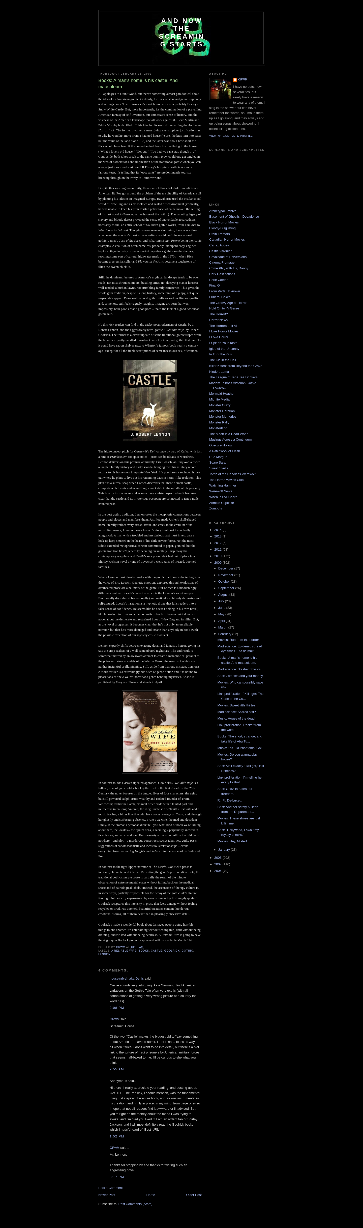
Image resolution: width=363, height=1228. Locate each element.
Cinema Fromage (221, 262)
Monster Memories (222, 416)
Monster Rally (219, 422)
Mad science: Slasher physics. (239, 669)
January (224, 849)
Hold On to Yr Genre (224, 308)
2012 (218, 543)
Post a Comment (110, 1188)
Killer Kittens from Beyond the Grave (235, 366)
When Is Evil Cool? (223, 497)
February (225, 634)
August (223, 594)
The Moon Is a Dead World (228, 434)
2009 (218, 562)
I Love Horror (218, 337)
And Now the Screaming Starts (181, 32)
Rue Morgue (218, 457)
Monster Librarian (222, 411)
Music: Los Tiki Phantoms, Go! (239, 748)
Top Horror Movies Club (226, 480)
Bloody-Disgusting (222, 228)
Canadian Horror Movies (227, 239)
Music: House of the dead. (236, 718)
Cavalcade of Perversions (228, 257)
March (223, 627)
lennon (104, 954)
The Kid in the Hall (222, 360)
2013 (218, 536)
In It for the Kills (220, 354)
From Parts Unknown (224, 291)
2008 (218, 858)
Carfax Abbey (219, 245)
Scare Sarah (218, 462)
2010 (218, 556)
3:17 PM (117, 1177)
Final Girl (215, 285)
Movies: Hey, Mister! (232, 841)
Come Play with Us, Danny (228, 268)
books (144, 950)
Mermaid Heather (221, 393)
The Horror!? (218, 314)
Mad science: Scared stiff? (236, 712)
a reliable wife (124, 950)
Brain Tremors (219, 234)
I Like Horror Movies (223, 331)
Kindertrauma (219, 372)
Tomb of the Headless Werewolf (232, 474)
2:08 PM (117, 1008)
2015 (218, 530)
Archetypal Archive (222, 211)
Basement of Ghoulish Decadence (234, 216)
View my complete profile (231, 135)
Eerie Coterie (218, 280)
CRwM (114, 1019)
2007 (218, 864)
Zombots (215, 508)
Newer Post (106, 1195)
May (221, 614)
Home (150, 1195)
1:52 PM (117, 1136)
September (226, 588)
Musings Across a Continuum (230, 439)
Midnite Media (219, 399)
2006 (218, 871)
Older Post (194, 1195)
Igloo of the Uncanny (224, 349)
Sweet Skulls (218, 468)
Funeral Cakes (220, 297)
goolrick (172, 950)
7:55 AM (117, 1069)
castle (156, 950)
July (221, 601)
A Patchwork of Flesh (224, 451)
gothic (187, 950)
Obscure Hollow (220, 445)
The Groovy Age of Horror (228, 303)
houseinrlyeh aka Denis (127, 978)
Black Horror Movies (224, 222)
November (226, 575)
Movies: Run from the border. (238, 640)
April (222, 621)
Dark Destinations (222, 274)
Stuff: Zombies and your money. (240, 676)
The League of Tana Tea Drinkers (233, 377)
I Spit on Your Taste (223, 343)
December (226, 568)
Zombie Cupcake (221, 503)
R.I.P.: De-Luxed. (229, 800)
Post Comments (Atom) (135, 1204)
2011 (218, 549)
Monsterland (218, 428)
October (224, 581)
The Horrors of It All (223, 326)
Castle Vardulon (220, 251)
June (222, 608)
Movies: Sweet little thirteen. (237, 705)
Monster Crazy (220, 405)
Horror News (218, 320)
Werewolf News (220, 491)
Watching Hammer (222, 485)
